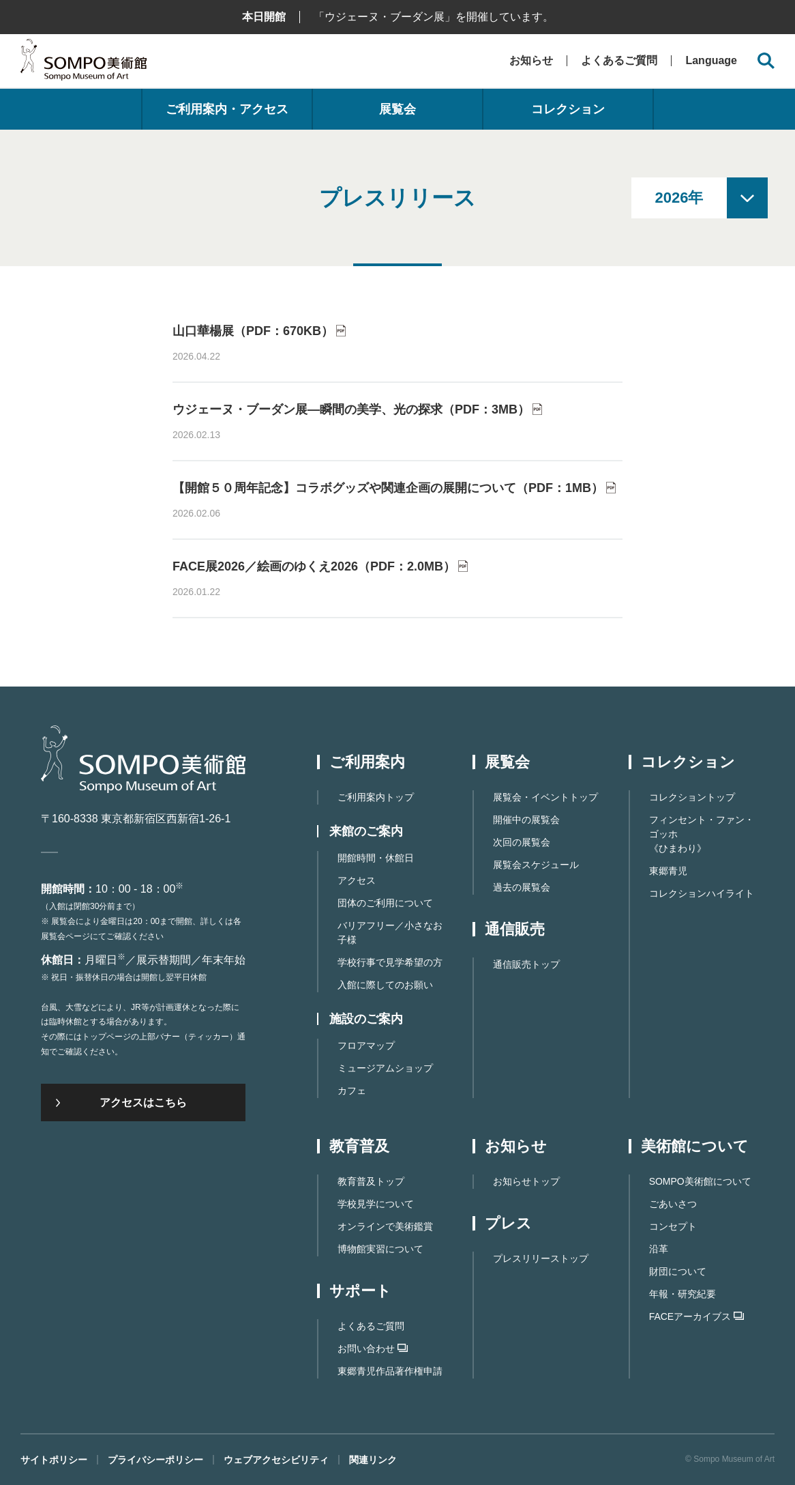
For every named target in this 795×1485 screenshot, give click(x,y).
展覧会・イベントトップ (545, 797)
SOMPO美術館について (700, 1181)
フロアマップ (366, 1045)
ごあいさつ (673, 1203)
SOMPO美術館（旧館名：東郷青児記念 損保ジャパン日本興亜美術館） (83, 63)
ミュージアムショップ (385, 1068)
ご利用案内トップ (376, 797)
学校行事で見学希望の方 (390, 962)
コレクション (568, 109)
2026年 (679, 197)
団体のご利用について (385, 902)
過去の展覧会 (521, 887)
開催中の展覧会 (526, 819)
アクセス (357, 880)
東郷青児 (668, 870)
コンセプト (673, 1226)
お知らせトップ (526, 1181)
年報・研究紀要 (682, 1293)
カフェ (352, 1090)
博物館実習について (380, 1248)
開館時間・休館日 (376, 857)
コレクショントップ (692, 797)
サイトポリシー (53, 1459)
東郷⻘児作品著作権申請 (390, 1371)
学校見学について (376, 1203)
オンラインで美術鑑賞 (385, 1226)
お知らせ (531, 60)
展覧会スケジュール (536, 864)
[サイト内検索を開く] (766, 61)
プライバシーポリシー (155, 1459)
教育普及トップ (371, 1181)
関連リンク (373, 1459)
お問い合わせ (373, 1348)
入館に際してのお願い (385, 984)
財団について (677, 1271)
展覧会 (397, 109)
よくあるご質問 (619, 60)
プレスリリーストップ (540, 1258)
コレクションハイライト (701, 893)
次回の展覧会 (521, 842)
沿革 (658, 1248)
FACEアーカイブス (697, 1316)
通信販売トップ (526, 964)
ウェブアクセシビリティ (276, 1459)
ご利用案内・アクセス (227, 109)
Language (711, 60)
